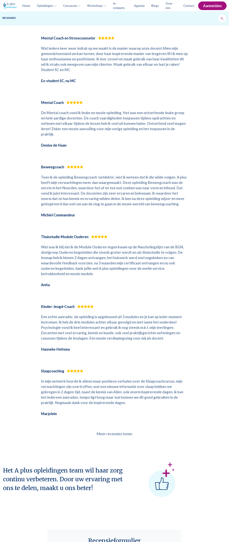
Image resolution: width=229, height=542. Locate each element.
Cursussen (72, 6)
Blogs (155, 5)
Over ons (169, 6)
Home (26, 5)
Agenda (139, 5)
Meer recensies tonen (114, 434)
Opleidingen (46, 6)
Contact (188, 5)
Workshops (96, 6)
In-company (119, 6)
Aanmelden (212, 6)
